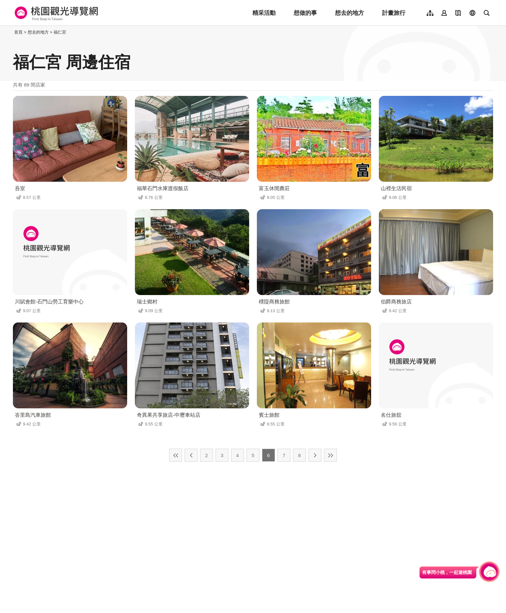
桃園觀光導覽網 (55, 13)
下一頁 (315, 455)
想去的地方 (349, 13)
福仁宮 (60, 32)
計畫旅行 (393, 13)
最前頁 (175, 455)
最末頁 (330, 455)
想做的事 (305, 13)
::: (11, 32)
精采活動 (264, 13)
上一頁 (191, 455)
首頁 (18, 32)
